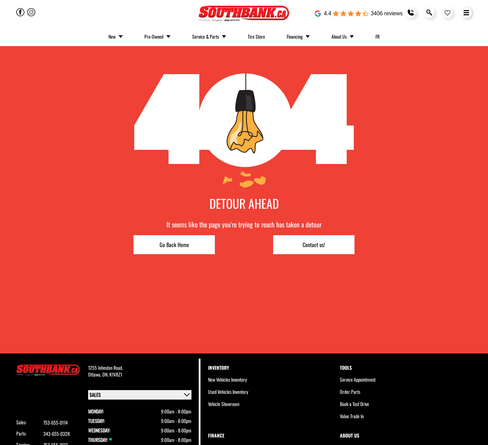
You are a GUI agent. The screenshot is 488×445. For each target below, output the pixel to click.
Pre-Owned (153, 36)
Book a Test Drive (354, 403)
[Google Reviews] (358, 13)
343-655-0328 (56, 433)
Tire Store (256, 36)
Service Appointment (357, 379)
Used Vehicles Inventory (228, 391)
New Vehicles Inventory (227, 379)
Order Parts (350, 391)
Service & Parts (205, 36)
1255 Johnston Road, (105, 367)
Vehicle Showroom (224, 403)
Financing (295, 36)
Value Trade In (352, 416)
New (112, 36)
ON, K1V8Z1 (112, 374)
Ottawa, (95, 374)
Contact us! (314, 245)
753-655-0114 (55, 422)
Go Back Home (174, 245)
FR (377, 36)
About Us (339, 36)
